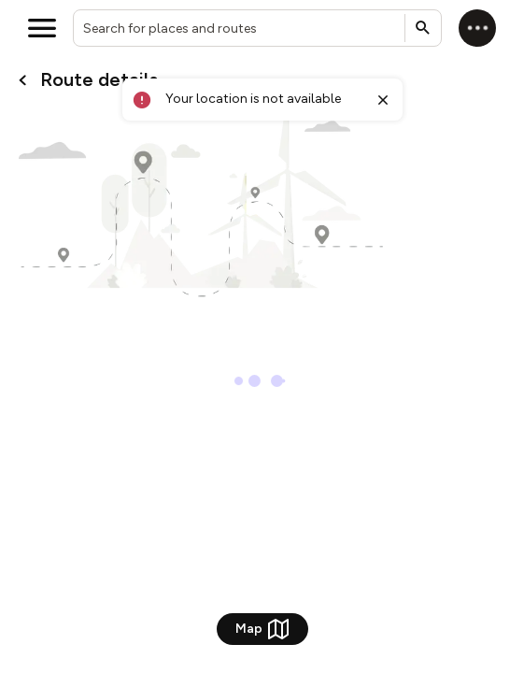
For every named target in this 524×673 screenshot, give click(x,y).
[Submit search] (423, 28)
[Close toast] (383, 100)
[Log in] (477, 28)
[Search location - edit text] (257, 28)
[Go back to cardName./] (22, 80)
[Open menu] (42, 28)
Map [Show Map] (262, 629)
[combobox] (257, 28)
